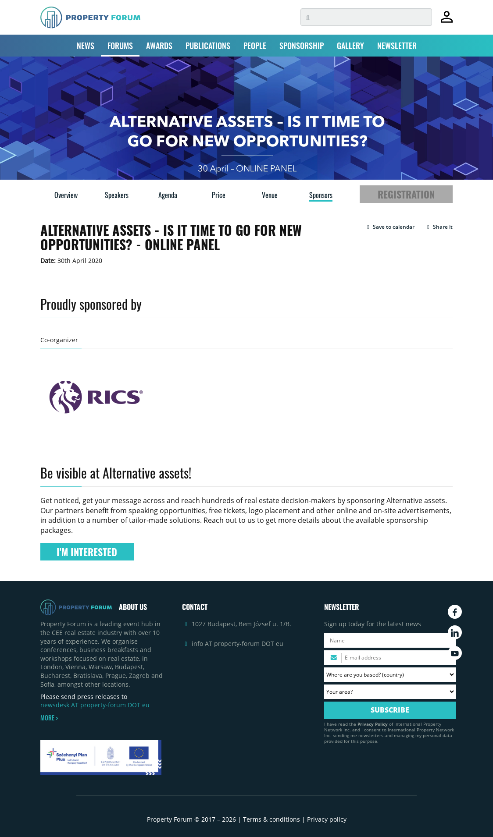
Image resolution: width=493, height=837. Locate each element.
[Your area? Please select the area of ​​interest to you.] (390, 691)
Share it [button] (439, 227)
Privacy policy (327, 819)
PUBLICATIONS (208, 45)
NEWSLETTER (397, 45)
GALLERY (350, 45)
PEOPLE (254, 45)
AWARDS (159, 45)
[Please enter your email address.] (390, 657)
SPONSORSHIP (301, 45)
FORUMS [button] (120, 45)
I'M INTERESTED (87, 552)
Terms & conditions (271, 819)
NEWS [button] (85, 45)
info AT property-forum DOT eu (237, 643)
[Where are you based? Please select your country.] (390, 674)
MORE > (49, 717)
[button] (389, 227)
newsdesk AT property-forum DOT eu (95, 705)
